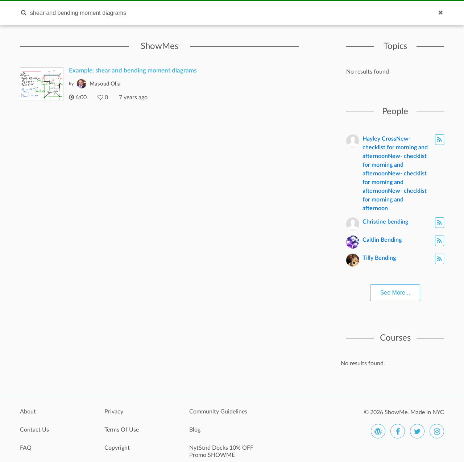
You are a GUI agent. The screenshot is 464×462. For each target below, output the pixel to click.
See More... (395, 293)
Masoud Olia (105, 84)
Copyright (117, 448)
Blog (194, 430)
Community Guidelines (218, 412)
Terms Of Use (121, 430)
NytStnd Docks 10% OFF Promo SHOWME (221, 451)
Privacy (113, 412)
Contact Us (34, 430)
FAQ (26, 448)
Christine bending (385, 222)
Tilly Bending (379, 258)
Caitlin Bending (382, 240)
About (28, 412)
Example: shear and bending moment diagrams (132, 70)
